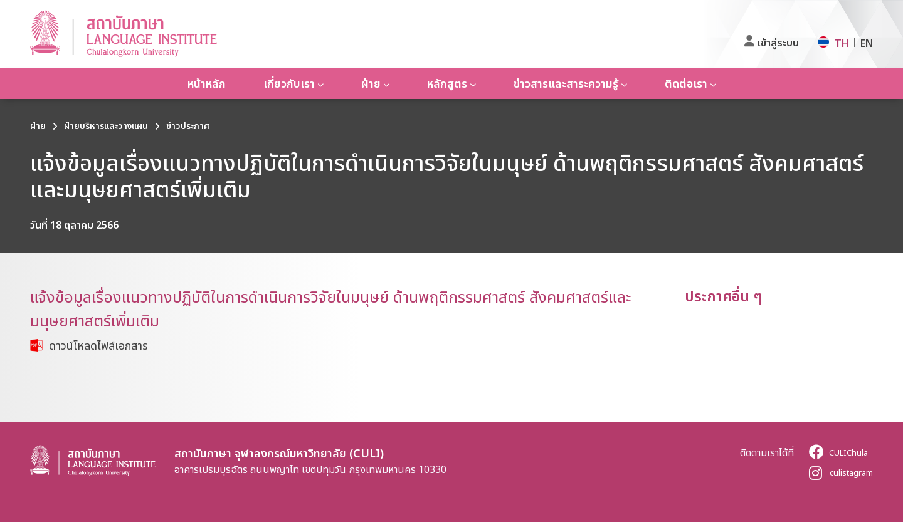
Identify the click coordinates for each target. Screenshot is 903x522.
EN (866, 43)
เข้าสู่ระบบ (778, 43)
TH (842, 43)
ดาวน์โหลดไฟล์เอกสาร (98, 345)
